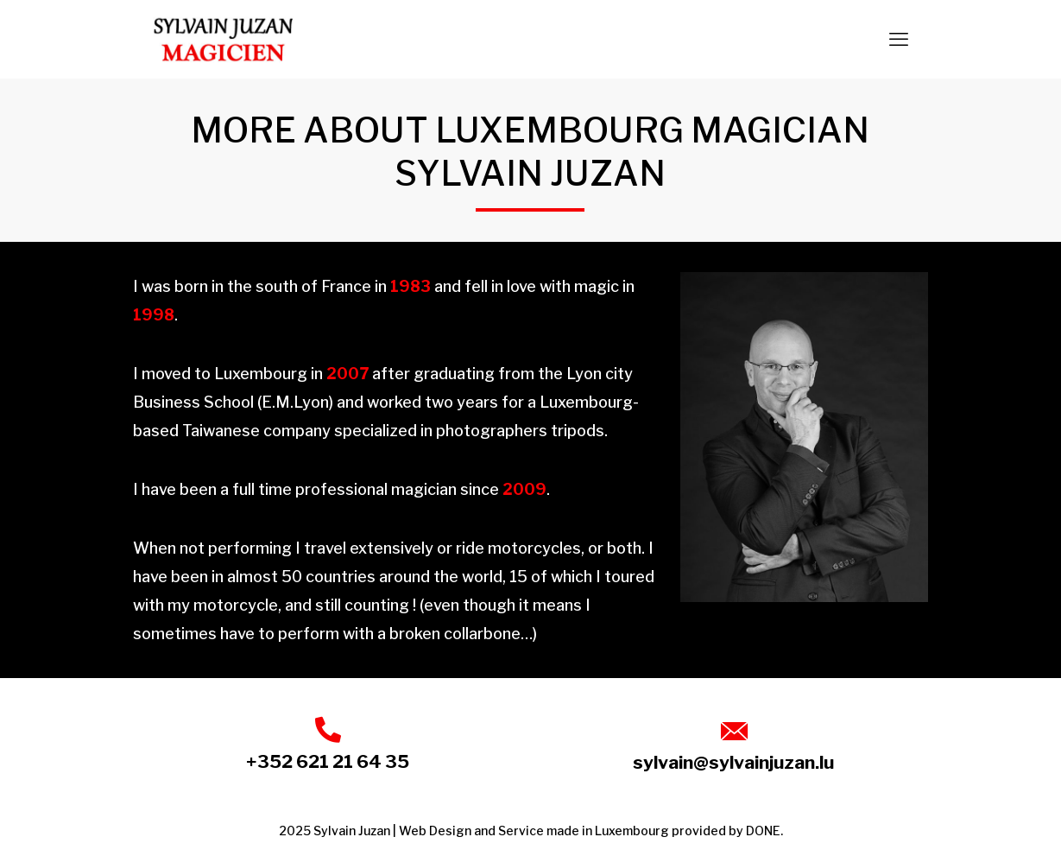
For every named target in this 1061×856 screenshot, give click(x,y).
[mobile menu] (898, 39)
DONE (763, 830)
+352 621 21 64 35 (327, 761)
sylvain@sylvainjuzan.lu (733, 762)
